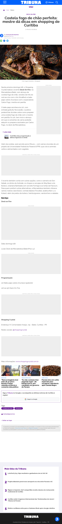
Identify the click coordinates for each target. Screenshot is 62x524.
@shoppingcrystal (20, 330)
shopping (18, 408)
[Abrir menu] (4, 2)
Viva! (31, 7)
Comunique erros (8, 414)
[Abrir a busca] (57, 2)
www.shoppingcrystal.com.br (27, 361)
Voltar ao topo (6, 420)
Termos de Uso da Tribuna (21, 428)
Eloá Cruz (11, 36)
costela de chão (7, 408)
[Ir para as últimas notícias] (49, 2)
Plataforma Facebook (33, 428)
